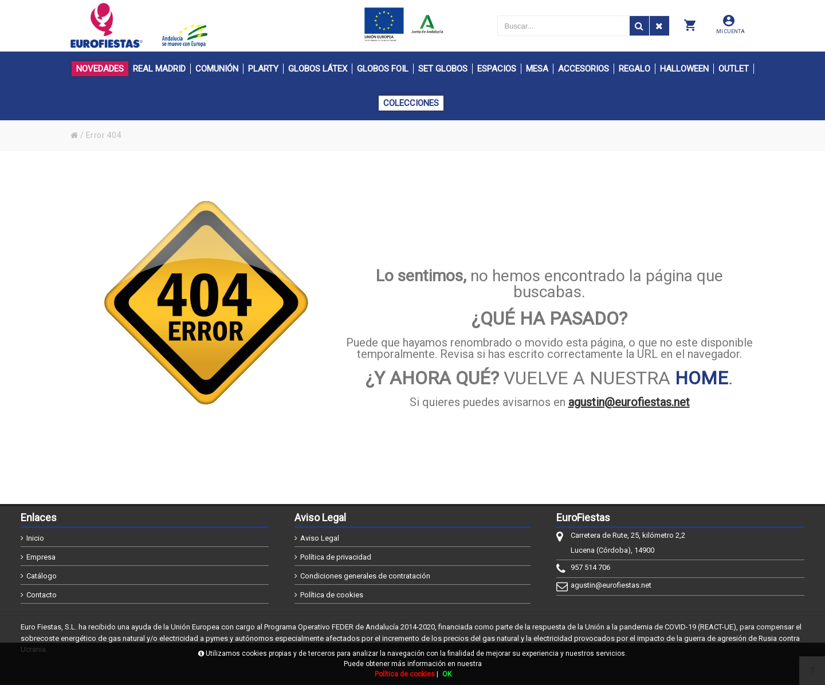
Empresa (41, 557)
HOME (701, 378)
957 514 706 (590, 567)
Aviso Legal (319, 538)
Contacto (41, 594)
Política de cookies (331, 594)
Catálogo (41, 576)
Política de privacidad (335, 557)
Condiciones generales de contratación (365, 576)
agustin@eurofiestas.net (629, 402)
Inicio (35, 538)
